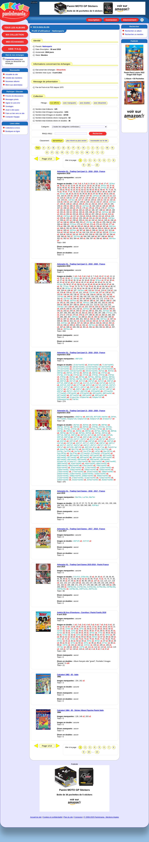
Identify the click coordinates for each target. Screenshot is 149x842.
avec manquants (69, 103)
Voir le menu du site (41, 27)
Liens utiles (14, 124)
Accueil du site (35, 817)
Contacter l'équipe (12, 117)
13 (97, 165)
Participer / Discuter (15, 92)
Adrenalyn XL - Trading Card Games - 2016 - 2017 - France (81, 491)
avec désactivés (100, 103)
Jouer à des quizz (12, 110)
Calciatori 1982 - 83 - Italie (67, 675)
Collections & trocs (13, 128)
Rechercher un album (133, 31)
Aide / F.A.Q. (14, 49)
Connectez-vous (12, 59)
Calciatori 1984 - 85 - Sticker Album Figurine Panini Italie (80, 710)
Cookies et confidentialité (52, 817)
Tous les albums (14, 27)
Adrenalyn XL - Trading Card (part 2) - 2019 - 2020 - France (81, 411)
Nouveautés (15, 70)
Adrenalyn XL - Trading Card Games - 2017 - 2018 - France (81, 529)
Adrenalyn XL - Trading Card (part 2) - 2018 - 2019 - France (81, 353)
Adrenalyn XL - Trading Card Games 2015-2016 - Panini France (83, 565)
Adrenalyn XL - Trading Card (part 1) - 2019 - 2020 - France (81, 264)
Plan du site (68, 817)
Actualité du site (12, 74)
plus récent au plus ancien (76, 141)
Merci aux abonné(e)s (14, 85)
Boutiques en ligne (13, 131)
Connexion (111, 20)
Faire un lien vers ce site (15, 113)
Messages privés (12, 99)
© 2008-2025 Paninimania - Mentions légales (101, 817)
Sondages (9, 106)
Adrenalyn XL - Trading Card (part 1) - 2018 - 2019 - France (81, 171)
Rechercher (134, 27)
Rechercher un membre (134, 34)
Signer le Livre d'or (13, 103)
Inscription (94, 20)
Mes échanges (15, 42)
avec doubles (85, 103)
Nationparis (47, 46)
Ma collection (15, 34)
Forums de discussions (14, 96)
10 (89, 165)
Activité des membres (14, 78)
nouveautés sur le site (98, 141)
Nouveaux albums (12, 81)
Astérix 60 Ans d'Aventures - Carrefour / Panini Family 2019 (81, 612)
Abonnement (129, 20)
